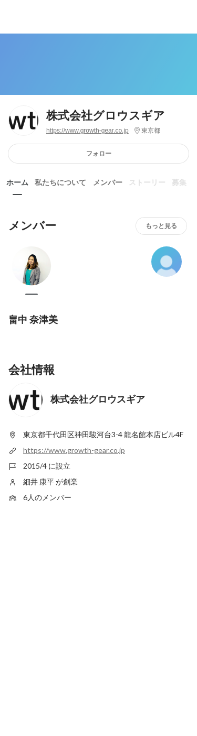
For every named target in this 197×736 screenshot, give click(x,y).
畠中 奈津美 (33, 319)
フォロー (98, 153)
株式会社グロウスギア (105, 115)
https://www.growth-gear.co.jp (87, 130)
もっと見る (161, 225)
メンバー (107, 182)
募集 (179, 182)
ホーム (17, 182)
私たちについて (60, 182)
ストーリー (147, 182)
